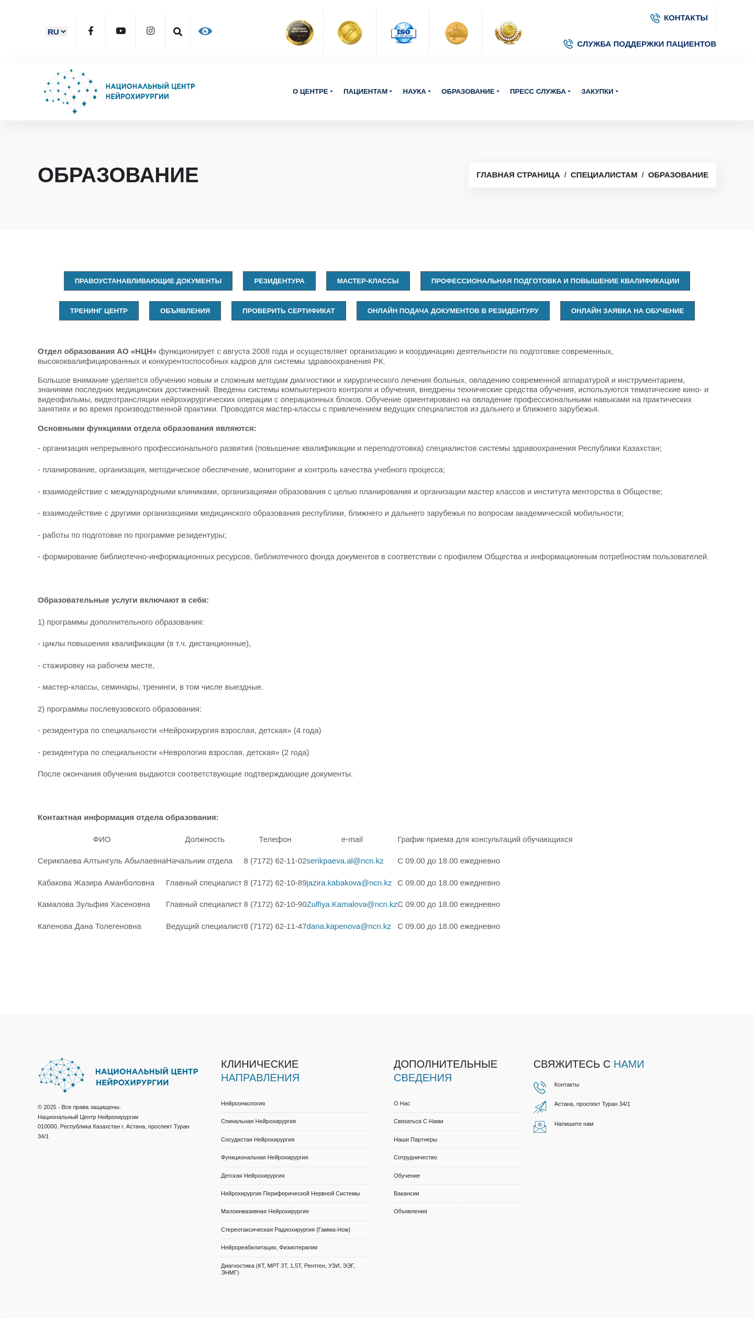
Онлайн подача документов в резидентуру (453, 311)
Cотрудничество (415, 1157)
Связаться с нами (418, 1121)
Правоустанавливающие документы (148, 281)
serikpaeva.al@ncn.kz (344, 860)
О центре (310, 91)
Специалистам (604, 174)
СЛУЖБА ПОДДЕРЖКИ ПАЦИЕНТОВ (639, 43)
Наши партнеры (415, 1139)
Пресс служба (538, 91)
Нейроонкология (243, 1103)
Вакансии (406, 1193)
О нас (402, 1103)
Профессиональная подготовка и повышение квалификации (555, 281)
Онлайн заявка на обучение (627, 311)
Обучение (407, 1175)
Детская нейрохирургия (252, 1175)
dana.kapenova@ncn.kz (348, 926)
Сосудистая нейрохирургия (257, 1139)
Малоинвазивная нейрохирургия (265, 1211)
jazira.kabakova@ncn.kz (349, 882)
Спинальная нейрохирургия (258, 1121)
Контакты (567, 1084)
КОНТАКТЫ (679, 17)
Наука (414, 91)
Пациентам (365, 91)
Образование (467, 91)
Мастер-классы (368, 281)
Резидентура (279, 281)
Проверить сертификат (288, 311)
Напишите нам (574, 1124)
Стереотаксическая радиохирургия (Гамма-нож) (285, 1229)
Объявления (185, 311)
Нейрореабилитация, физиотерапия (269, 1247)
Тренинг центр (99, 311)
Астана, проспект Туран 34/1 (592, 1104)
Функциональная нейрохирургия (264, 1157)
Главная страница (518, 174)
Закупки (597, 91)
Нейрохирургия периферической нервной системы (290, 1193)
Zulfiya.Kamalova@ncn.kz (351, 904)
